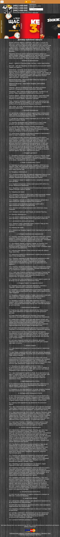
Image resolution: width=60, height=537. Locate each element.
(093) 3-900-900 (20, 6)
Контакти (44, 533)
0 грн (28, 2)
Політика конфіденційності (32, 533)
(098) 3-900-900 (20, 8)
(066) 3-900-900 (20, 10)
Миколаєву (35, 12)
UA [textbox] (2, 2)
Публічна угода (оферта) (16, 533)
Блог (49, 533)
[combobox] (2, 2)
